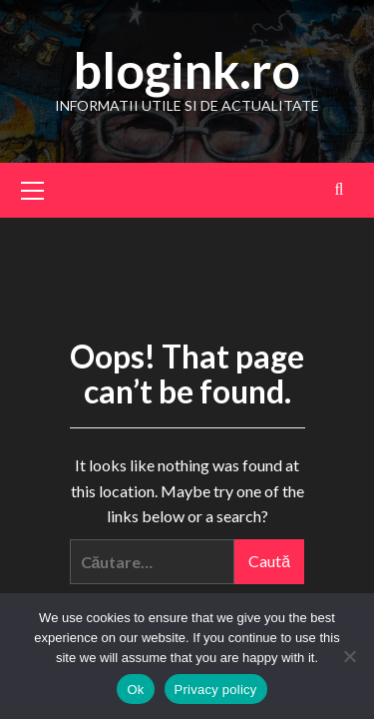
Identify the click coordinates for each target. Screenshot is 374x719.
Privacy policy (216, 689)
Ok (135, 689)
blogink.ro (187, 70)
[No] (349, 656)
